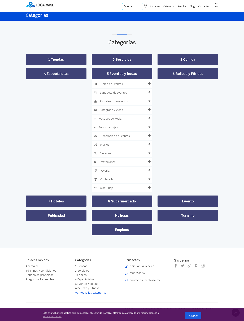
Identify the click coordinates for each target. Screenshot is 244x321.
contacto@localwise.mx (145, 280)
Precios (182, 6)
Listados (155, 6)
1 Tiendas (56, 59)
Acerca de (32, 266)
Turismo (188, 215)
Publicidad (56, 215)
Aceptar (193, 315)
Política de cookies (52, 316)
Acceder (216, 5)
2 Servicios (122, 59)
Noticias (122, 215)
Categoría (169, 6)
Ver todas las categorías (90, 292)
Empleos (122, 229)
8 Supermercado (122, 201)
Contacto (203, 6)
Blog (192, 6)
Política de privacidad (40, 275)
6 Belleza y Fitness (188, 73)
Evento (188, 201)
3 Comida (187, 59)
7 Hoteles (56, 201)
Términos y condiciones (41, 270)
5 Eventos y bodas (122, 73)
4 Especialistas (56, 73)
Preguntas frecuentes (40, 279)
